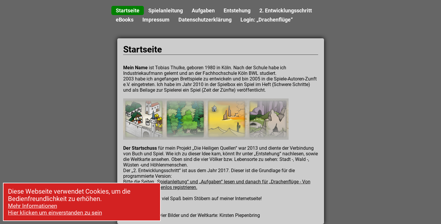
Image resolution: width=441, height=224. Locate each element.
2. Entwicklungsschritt (285, 10)
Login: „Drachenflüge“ (266, 20)
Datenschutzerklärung (205, 20)
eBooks (125, 20)
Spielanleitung (165, 10)
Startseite (127, 10)
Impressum (156, 20)
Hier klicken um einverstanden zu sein (55, 212)
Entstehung (237, 10)
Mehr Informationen (32, 205)
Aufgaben (203, 10)
